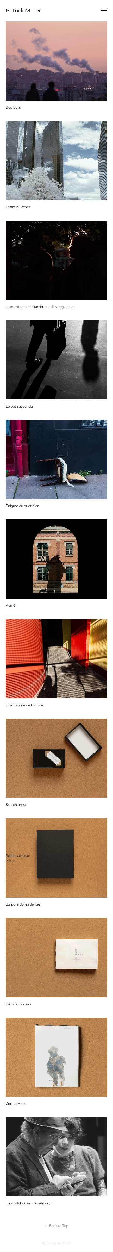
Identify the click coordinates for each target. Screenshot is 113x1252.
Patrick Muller (23, 10)
